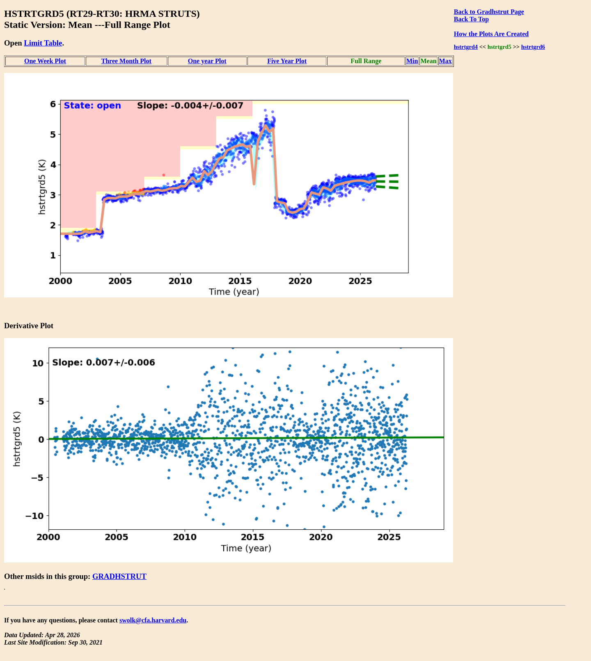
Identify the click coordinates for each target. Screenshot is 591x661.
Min (412, 60)
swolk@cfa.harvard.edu (152, 620)
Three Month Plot (126, 60)
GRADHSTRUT (119, 576)
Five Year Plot (287, 60)
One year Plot (207, 60)
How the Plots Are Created (491, 33)
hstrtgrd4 (466, 46)
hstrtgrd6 (533, 46)
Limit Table (43, 43)
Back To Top (471, 19)
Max (445, 60)
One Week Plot (45, 60)
